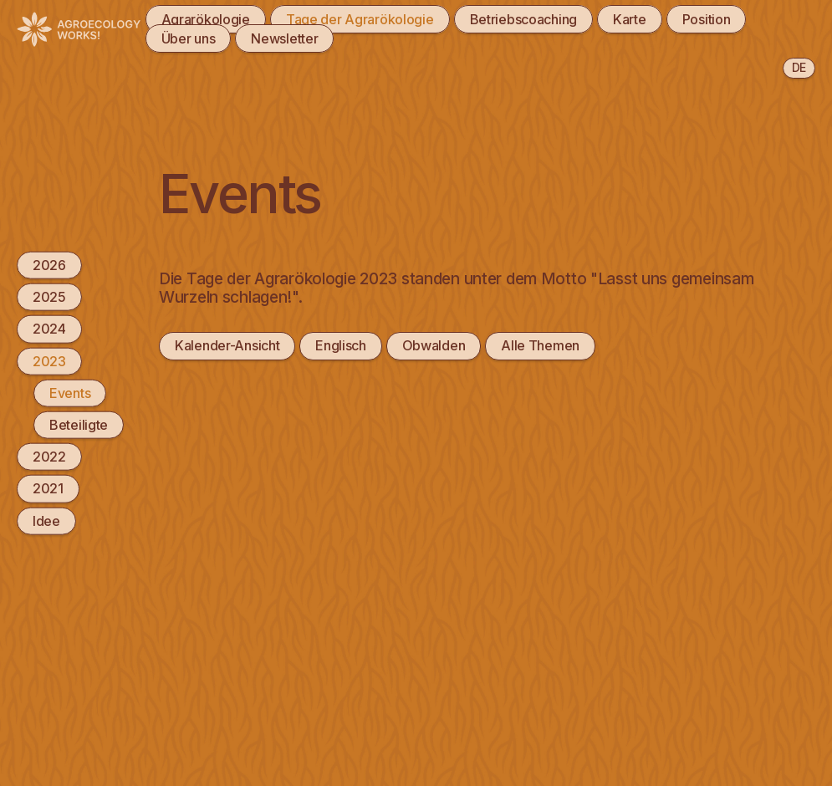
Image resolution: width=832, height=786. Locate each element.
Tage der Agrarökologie (360, 19)
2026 (49, 265)
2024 (49, 328)
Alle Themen (540, 345)
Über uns (188, 38)
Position (706, 19)
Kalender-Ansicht (227, 345)
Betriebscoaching (523, 19)
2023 (49, 360)
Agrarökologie (205, 19)
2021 (48, 488)
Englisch (340, 345)
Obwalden (434, 345)
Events (69, 392)
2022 (49, 456)
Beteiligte (78, 424)
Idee (46, 520)
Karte (629, 19)
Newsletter (284, 38)
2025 (49, 296)
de (799, 67)
